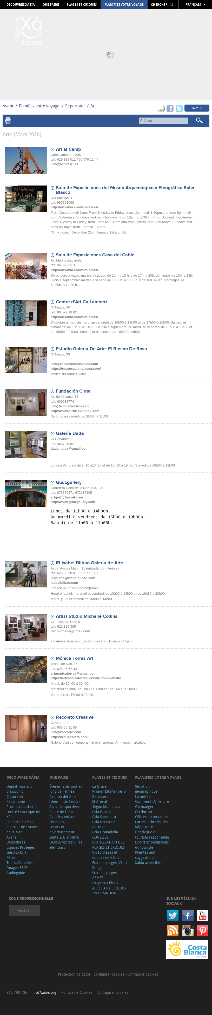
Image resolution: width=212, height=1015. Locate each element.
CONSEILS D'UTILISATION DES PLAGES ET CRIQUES (108, 842)
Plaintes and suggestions (145, 855)
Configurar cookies (109, 974)
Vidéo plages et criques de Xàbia (105, 855)
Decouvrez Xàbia (20, 4)
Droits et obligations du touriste (152, 845)
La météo (143, 796)
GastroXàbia (16, 852)
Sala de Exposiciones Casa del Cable (95, 255)
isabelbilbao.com (64, 583)
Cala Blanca (101, 811)
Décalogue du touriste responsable (152, 834)
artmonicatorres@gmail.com (73, 673)
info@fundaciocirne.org (70, 406)
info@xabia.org (43, 992)
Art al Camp (68, 149)
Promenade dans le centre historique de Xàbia (23, 811)
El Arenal (99, 801)
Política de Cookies (76, 992)
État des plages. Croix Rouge (109, 865)
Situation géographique (146, 789)
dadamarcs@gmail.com (70, 448)
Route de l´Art (61, 811)
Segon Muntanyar (106, 806)
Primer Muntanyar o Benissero (109, 794)
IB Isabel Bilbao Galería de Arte (89, 563)
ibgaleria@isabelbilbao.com (73, 578)
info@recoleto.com (66, 732)
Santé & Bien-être (64, 837)
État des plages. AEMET (105, 875)
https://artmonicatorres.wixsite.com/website (86, 678)
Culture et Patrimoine (15, 799)
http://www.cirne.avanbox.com (75, 411)
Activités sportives (64, 806)
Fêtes (10, 857)
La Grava (99, 786)
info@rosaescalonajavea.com (74, 364)
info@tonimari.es (64, 164)
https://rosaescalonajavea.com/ (76, 369)
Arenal (11, 837)
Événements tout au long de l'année (65, 789)
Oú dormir (144, 811)
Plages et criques (82, 4)
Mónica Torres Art (74, 658)
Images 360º (16, 867)
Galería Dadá (70, 433)
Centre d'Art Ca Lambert (81, 302)
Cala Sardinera (104, 816)
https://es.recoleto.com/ (70, 737)
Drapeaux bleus (105, 882)
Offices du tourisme (151, 816)
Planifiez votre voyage (124, 4)
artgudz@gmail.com (67, 497)
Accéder (24, 910)
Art (93, 106)
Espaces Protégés (20, 847)
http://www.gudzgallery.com (73, 502)
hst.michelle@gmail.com (70, 631)
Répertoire (75, 106)
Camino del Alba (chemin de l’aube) (64, 799)
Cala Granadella (105, 831)
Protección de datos (74, 974)
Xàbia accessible (148, 862)
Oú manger (144, 806)
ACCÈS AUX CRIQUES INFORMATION (109, 891)
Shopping (56, 821)
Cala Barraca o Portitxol (104, 824)
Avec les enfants (62, 816)
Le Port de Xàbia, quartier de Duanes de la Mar (22, 826)
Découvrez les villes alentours (65, 845)
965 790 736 (16, 992)
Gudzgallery (69, 482)
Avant (8, 106)
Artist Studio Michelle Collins (86, 616)
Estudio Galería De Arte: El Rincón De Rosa (101, 349)
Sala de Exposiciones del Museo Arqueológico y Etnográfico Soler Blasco (125, 190)
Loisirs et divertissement (61, 829)
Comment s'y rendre (152, 801)
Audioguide (15, 872)
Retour (197, 108)
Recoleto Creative (75, 717)
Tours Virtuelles (19, 862)
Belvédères (15, 842)
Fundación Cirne (73, 391)
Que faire (51, 4)
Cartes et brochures (151, 821)
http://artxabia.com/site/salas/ (74, 207)
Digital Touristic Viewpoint (19, 789)
